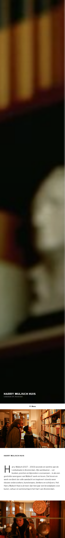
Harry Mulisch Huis (20, 393)
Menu (32, 406)
